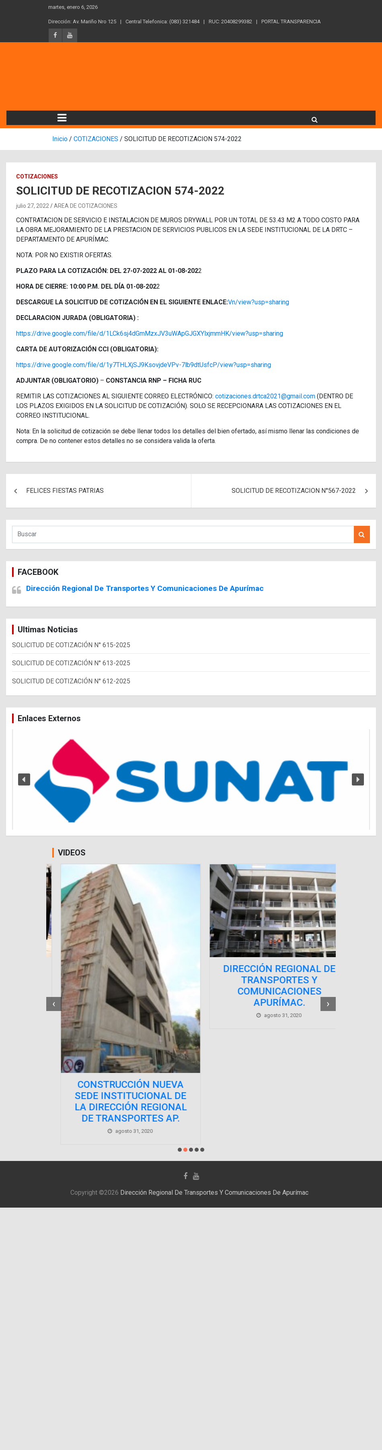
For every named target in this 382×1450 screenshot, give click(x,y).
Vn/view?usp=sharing (258, 302)
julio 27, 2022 (32, 206)
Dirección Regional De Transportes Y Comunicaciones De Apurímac (145, 588)
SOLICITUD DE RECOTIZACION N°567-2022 (294, 490)
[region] (191, 779)
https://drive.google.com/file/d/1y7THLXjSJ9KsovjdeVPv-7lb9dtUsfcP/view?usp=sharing (143, 365)
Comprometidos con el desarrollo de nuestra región (117, 974)
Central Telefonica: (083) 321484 (162, 21)
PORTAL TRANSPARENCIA (291, 21)
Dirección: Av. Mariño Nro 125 (82, 21)
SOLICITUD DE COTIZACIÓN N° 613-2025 (71, 663)
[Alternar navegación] (62, 118)
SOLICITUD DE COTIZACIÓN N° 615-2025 (71, 645)
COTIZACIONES (37, 176)
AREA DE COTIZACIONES (85, 206)
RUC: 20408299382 (230, 21)
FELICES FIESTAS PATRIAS (65, 490)
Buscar (362, 534)
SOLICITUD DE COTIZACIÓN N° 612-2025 (71, 681)
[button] (191, 779)
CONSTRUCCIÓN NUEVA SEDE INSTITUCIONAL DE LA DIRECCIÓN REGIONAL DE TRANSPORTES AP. (265, 1101)
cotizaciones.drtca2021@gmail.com (265, 396)
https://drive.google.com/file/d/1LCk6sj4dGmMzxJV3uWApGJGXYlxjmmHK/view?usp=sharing (149, 333)
